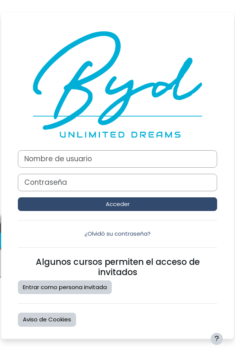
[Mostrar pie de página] (217, 339)
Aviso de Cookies (47, 319)
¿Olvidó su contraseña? (117, 234)
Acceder (118, 204)
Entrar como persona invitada (65, 287)
